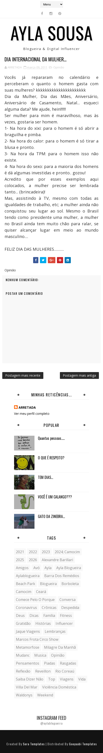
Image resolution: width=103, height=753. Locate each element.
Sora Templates (34, 743)
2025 (20, 559)
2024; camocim (67, 551)
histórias (43, 623)
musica (40, 655)
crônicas (49, 607)
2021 (20, 551)
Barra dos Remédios (61, 575)
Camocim (23, 591)
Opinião (58, 67)
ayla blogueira (68, 567)
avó (36, 567)
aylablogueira (27, 575)
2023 (46, 551)
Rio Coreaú (64, 671)
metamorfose (27, 647)
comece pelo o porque (35, 599)
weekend (45, 695)
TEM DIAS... (45, 477)
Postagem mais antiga (79, 375)
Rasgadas (68, 663)
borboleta (70, 583)
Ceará (41, 591)
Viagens (67, 679)
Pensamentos (27, 663)
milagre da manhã (60, 647)
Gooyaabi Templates (83, 743)
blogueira (48, 583)
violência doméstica (59, 687)
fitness (66, 615)
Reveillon (43, 671)
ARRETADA (27, 407)
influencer (64, 623)
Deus (20, 615)
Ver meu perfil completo (31, 413)
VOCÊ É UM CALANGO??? (55, 497)
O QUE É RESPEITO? (51, 457)
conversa (67, 599)
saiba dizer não (29, 679)
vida (82, 679)
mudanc (22, 655)
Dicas (34, 615)
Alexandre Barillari (57, 559)
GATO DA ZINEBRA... (51, 516)
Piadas (49, 663)
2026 (33, 559)
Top (51, 679)
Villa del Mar (26, 687)
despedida (70, 607)
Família (49, 615)
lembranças (55, 631)
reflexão (23, 671)
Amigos (22, 567)
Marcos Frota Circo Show (37, 639)
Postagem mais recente (22, 375)
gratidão (23, 623)
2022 (33, 551)
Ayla (48, 567)
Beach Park (25, 583)
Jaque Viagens (28, 631)
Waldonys (24, 695)
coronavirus (26, 607)
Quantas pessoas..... (51, 438)
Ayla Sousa (51, 32)
